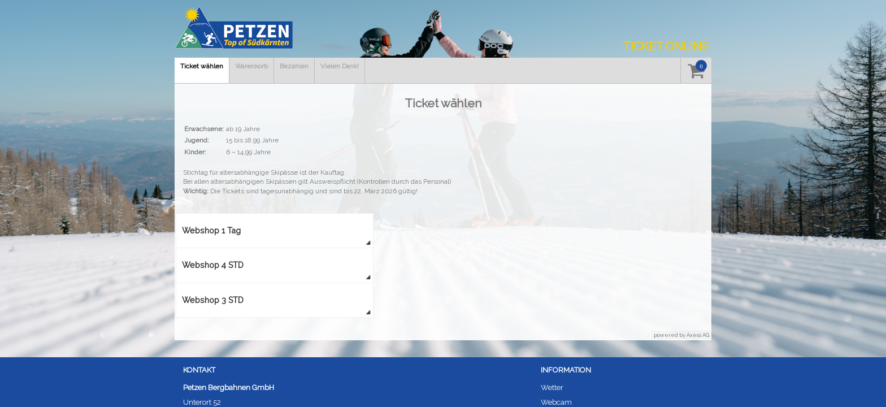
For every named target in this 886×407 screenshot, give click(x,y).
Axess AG (698, 335)
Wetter (552, 387)
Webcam (556, 402)
